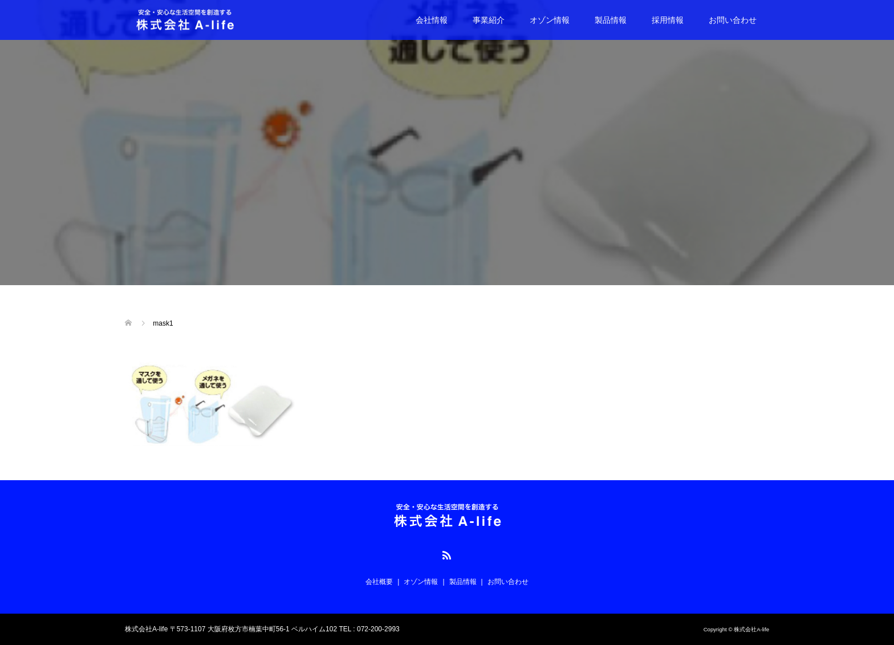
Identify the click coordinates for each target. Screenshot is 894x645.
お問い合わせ (733, 20)
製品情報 (611, 20)
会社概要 (379, 582)
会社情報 (432, 20)
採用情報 (668, 20)
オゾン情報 (550, 20)
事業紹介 (489, 20)
